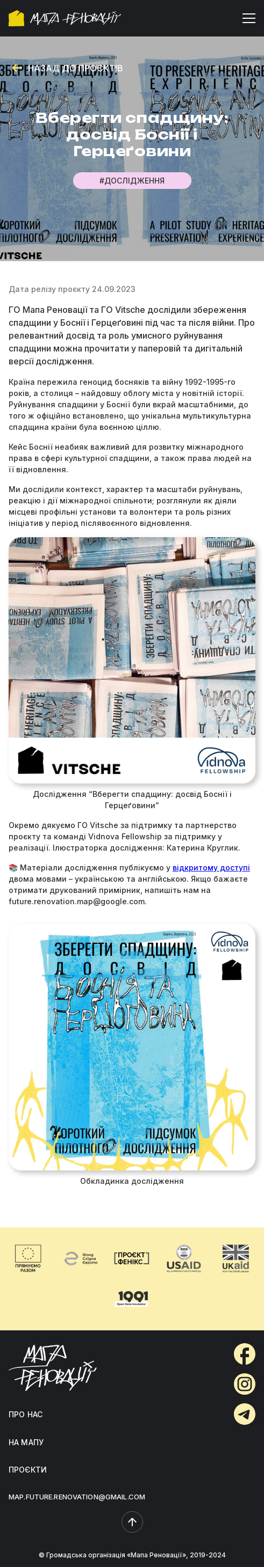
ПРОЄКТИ (28, 1469)
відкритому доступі (211, 867)
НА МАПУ (26, 1442)
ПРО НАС (25, 1414)
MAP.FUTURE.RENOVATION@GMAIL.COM (77, 1496)
